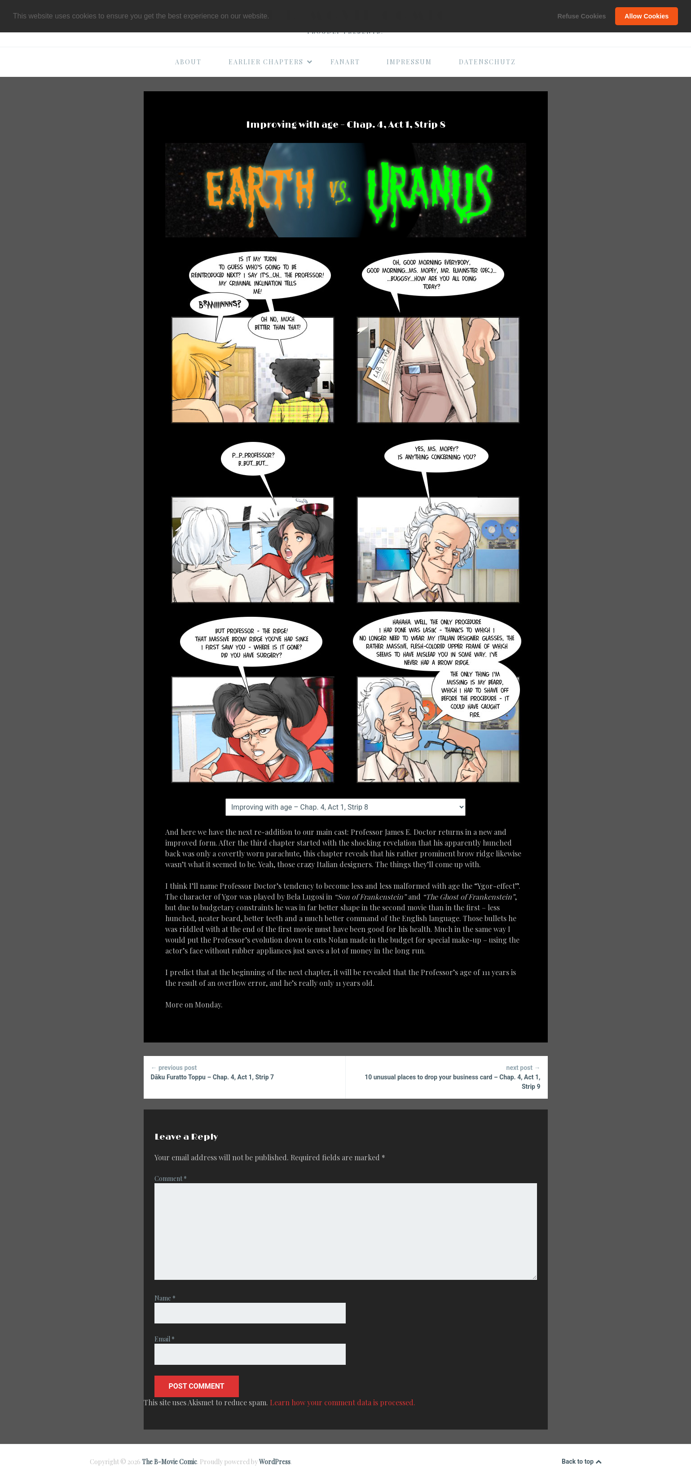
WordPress (274, 1461)
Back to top (581, 1462)
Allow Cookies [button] (647, 16)
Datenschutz (487, 62)
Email (164, 1339)
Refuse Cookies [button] (582, 16)
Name (165, 1298)
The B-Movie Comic (169, 1461)
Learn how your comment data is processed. (342, 1402)
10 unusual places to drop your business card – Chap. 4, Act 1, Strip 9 (447, 1076)
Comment (170, 1178)
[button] (272, 16)
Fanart (345, 62)
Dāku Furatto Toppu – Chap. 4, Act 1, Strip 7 (244, 1072)
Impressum (409, 62)
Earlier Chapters (271, 62)
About (188, 62)
